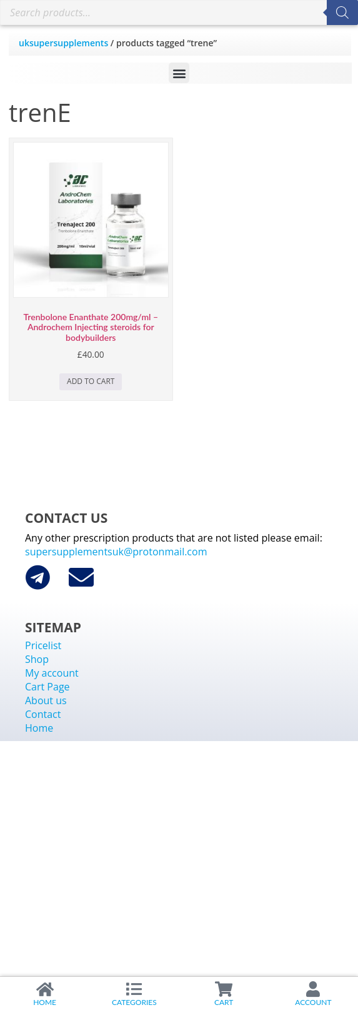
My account (52, 673)
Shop (37, 659)
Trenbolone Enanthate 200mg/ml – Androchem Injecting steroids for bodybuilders (90, 327)
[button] (179, 73)
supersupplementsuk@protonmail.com (116, 551)
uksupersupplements (63, 43)
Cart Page (47, 687)
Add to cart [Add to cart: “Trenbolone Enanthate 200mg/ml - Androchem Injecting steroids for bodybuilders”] (90, 381)
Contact (43, 714)
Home (39, 728)
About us (46, 700)
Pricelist (43, 645)
